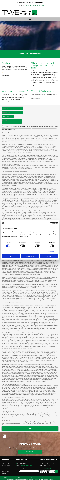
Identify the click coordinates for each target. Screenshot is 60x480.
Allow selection (30, 256)
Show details (51, 251)
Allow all (49, 256)
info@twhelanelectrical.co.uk (35, 5)
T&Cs (42, 478)
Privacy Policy (47, 467)
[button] (30, 451)
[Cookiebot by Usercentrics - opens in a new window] (51, 223)
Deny (11, 256)
